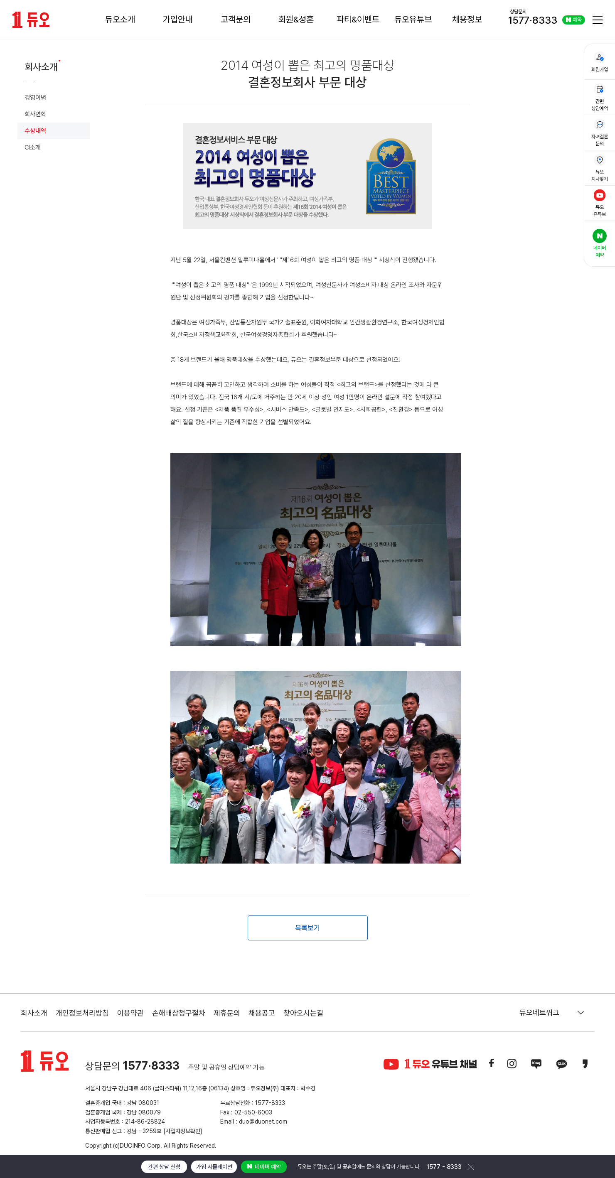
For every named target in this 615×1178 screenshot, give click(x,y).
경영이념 (35, 97)
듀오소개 (120, 19)
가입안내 (178, 19)
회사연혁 (35, 114)
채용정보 (467, 19)
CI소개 (33, 147)
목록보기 (307, 928)
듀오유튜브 (413, 19)
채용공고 (261, 1013)
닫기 (471, 1167)
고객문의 (236, 19)
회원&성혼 (296, 19)
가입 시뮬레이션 (214, 1166)
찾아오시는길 (303, 1013)
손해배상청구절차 (178, 1013)
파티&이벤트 (358, 19)
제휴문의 (227, 1013)
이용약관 (130, 1013)
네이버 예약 (264, 1166)
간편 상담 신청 (164, 1166)
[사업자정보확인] (182, 1131)
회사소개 (34, 1013)
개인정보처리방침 (82, 1013)
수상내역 (35, 131)
